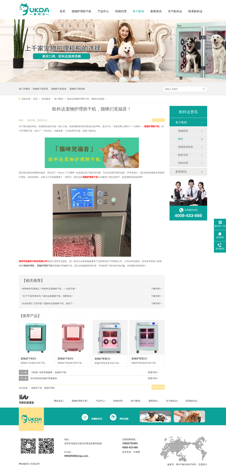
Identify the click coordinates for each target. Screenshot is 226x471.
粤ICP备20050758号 (186, 464)
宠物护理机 (49, 388)
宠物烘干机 (36, 388)
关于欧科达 (175, 11)
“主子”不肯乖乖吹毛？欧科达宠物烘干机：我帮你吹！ (48, 296)
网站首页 (59, 401)
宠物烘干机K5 (28, 358)
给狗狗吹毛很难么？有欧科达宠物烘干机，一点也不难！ (49, 288)
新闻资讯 (156, 11)
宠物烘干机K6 (65, 358)
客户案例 (138, 11)
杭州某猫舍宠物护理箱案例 (43, 378)
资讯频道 (46, 99)
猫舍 (180, 139)
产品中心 (103, 11)
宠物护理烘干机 (81, 11)
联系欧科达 (195, 11)
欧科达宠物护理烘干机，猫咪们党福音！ (87, 99)
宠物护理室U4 (102, 358)
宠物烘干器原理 (40, 88)
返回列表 (158, 120)
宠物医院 (183, 131)
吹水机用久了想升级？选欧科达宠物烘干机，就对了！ (48, 303)
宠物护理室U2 (139, 358)
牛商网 (136, 452)
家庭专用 (183, 155)
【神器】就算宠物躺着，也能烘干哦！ (49, 372)
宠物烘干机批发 (58, 88)
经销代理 (120, 11)
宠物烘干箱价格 (77, 88)
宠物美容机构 (185, 147)
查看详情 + (153, 372)
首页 (62, 11)
